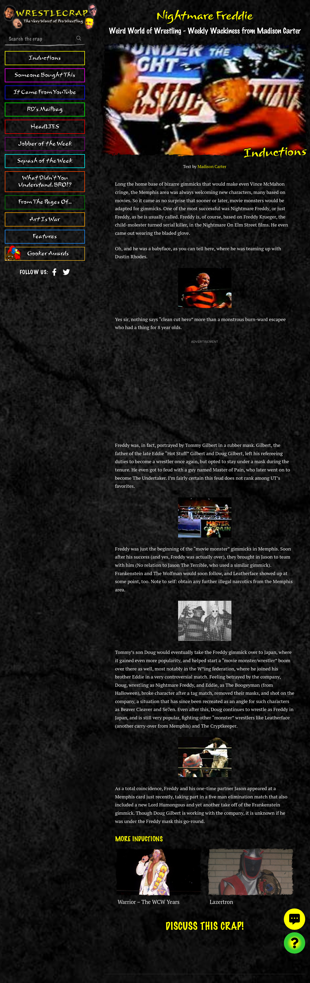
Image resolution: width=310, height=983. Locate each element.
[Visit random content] (294, 943)
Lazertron (221, 902)
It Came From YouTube (45, 92)
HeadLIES (45, 127)
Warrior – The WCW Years (149, 902)
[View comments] (294, 919)
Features (45, 236)
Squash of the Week (44, 161)
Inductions (45, 58)
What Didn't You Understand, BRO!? (45, 181)
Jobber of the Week (45, 144)
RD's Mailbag (45, 109)
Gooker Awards (48, 253)
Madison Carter (212, 166)
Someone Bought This (45, 75)
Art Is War (45, 219)
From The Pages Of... (45, 202)
